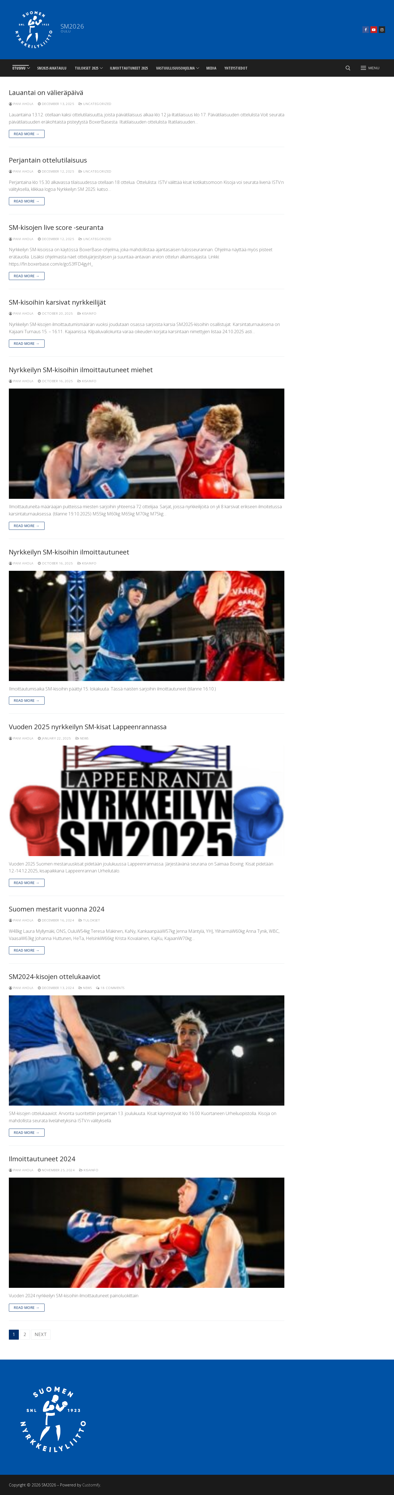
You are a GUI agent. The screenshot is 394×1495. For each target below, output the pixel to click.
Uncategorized (95, 104)
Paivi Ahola (21, 104)
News (82, 738)
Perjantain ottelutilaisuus (48, 160)
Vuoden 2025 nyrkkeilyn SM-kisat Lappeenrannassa (88, 727)
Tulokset (89, 920)
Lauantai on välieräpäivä (46, 92)
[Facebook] (365, 29)
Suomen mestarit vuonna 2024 (56, 909)
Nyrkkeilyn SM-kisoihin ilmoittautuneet (69, 552)
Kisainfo (87, 313)
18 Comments (110, 988)
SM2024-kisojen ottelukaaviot (55, 976)
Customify (91, 1485)
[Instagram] (382, 29)
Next (41, 1334)
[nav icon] (370, 68)
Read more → (27, 133)
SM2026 (72, 26)
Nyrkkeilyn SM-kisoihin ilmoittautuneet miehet (81, 370)
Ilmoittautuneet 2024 (42, 1159)
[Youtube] (373, 29)
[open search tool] (348, 68)
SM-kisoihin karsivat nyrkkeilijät (57, 302)
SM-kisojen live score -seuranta (56, 227)
